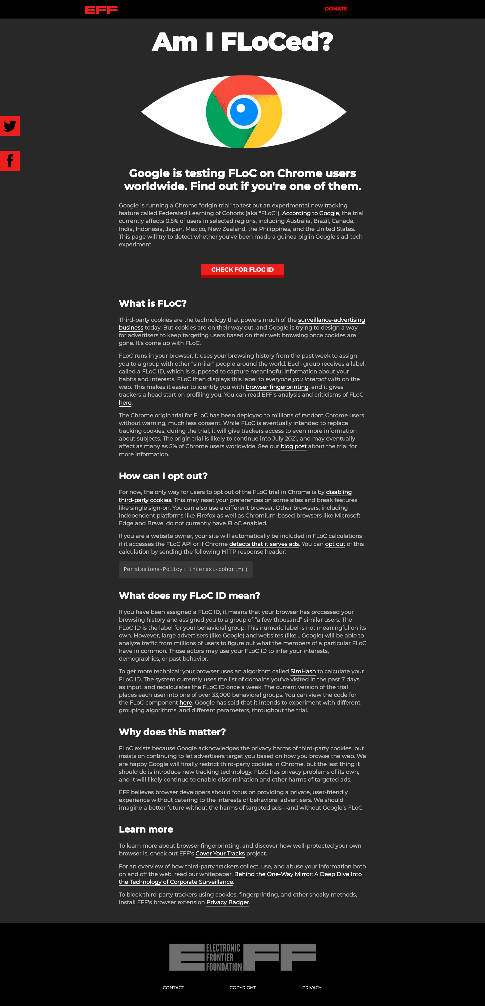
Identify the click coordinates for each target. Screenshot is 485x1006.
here (125, 402)
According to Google (310, 213)
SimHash (303, 671)
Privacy (311, 988)
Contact (173, 988)
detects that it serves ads (264, 544)
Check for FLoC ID (242, 269)
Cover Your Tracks (220, 853)
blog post (294, 446)
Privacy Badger (227, 902)
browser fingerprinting (277, 387)
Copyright (243, 988)
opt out (335, 544)
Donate (339, 9)
